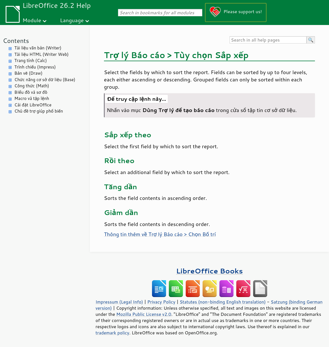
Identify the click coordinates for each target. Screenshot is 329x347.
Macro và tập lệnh (31, 98)
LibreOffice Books (209, 271)
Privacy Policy (161, 302)
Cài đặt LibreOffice (32, 105)
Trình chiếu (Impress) (35, 67)
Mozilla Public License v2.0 (143, 314)
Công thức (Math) (31, 86)
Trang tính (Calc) (30, 60)
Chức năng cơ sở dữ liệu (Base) (44, 80)
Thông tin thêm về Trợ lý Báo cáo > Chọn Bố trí (160, 234)
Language (72, 20)
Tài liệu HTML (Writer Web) (41, 54)
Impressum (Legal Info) (119, 302)
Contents (16, 40)
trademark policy (112, 333)
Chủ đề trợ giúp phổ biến (38, 111)
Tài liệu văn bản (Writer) (37, 48)
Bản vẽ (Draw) (28, 73)
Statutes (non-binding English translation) (223, 302)
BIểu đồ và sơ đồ (30, 92)
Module (31, 20)
